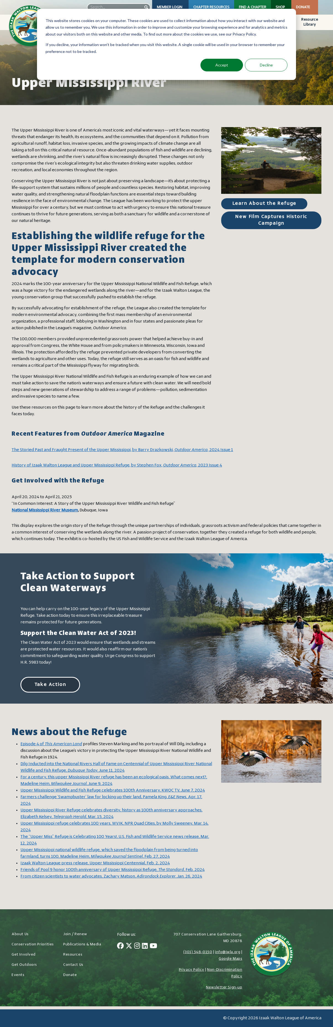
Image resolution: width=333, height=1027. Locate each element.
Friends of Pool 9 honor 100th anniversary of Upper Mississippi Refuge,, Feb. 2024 (112, 870)
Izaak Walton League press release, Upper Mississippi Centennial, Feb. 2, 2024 (95, 863)
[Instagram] (137, 946)
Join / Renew (75, 934)
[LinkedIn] (145, 946)
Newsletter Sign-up (224, 987)
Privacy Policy (191, 970)
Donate (303, 7)
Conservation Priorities (33, 944)
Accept (221, 65)
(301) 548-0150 (197, 952)
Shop (280, 7)
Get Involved (24, 955)
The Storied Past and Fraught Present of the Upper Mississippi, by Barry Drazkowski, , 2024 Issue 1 (122, 450)
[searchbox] (118, 7)
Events (18, 975)
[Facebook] (120, 946)
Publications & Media (82, 944)
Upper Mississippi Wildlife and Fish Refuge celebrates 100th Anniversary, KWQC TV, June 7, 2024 (112, 790)
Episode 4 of (51, 744)
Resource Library (309, 22)
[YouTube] (153, 946)
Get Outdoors (24, 965)
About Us (20, 934)
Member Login (169, 7)
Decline (266, 65)
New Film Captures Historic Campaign (271, 220)
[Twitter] (129, 946)
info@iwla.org (227, 952)
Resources (72, 955)
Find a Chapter (252, 7)
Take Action (50, 684)
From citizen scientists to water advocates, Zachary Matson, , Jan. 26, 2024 (111, 876)
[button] (146, 7)
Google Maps (230, 959)
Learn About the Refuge (264, 203)
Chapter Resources (211, 7)
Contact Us (73, 965)
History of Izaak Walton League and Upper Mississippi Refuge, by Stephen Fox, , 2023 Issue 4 (117, 465)
